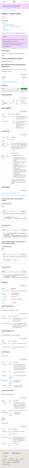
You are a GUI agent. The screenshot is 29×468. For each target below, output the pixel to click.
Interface (4, 28)
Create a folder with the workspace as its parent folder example (14, 195)
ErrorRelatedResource (11, 382)
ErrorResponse (4, 296)
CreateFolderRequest (6, 290)
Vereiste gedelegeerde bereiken (8, 24)
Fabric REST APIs (8, 10)
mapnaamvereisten (21, 119)
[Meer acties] (26, 10)
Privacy (3, 460)
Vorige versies (11, 459)
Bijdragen (21, 459)
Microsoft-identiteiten (17, 69)
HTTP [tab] (3, 206)
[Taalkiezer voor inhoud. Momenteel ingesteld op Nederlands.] (5, 453)
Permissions (4, 23)
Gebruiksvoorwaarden (6, 462)
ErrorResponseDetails (11, 377)
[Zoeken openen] (22, 2)
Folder (7, 139)
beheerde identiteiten (13, 82)
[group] (14, 91)
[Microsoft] (14, 1)
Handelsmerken (15, 462)
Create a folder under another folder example (10, 193)
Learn (2, 10)
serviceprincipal (5, 82)
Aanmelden (26, 1)
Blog (16, 459)
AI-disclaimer (4, 459)
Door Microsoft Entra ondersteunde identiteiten (11, 26)
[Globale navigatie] (1, 2)
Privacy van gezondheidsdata (13, 460)
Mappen (14, 10)
